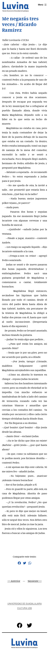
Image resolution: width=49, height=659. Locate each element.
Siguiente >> (35, 580)
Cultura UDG (24, 608)
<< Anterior (13, 580)
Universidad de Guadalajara (24, 603)
